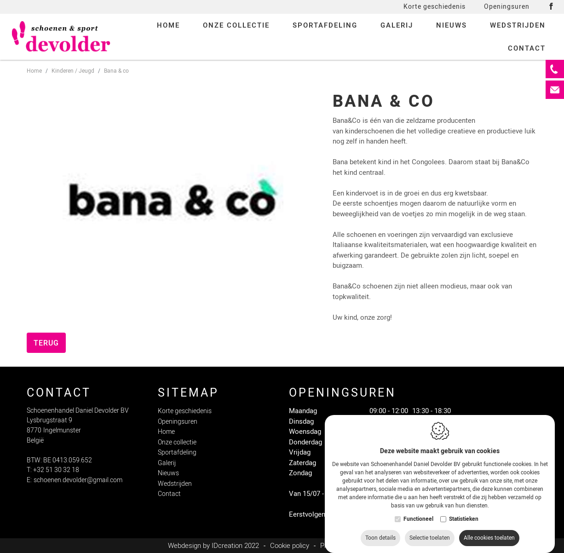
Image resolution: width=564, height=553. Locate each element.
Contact (169, 494)
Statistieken (463, 517)
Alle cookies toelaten (489, 536)
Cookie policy (289, 546)
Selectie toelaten (429, 536)
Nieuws (168, 473)
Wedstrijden (175, 484)
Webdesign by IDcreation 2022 (213, 546)
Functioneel (418, 517)
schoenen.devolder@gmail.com (78, 480)
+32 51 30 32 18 (56, 470)
